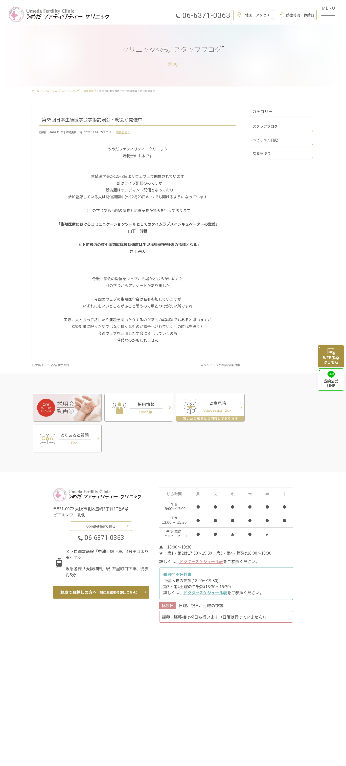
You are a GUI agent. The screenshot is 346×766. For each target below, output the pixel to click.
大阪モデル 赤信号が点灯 (50, 365)
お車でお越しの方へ (99, 561)
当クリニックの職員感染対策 (222, 365)
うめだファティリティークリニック (171, 755)
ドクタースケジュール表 (201, 531)
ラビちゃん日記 (265, 139)
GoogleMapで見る (101, 494)
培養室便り (123, 132)
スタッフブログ (265, 125)
